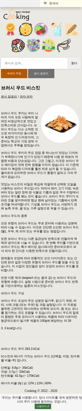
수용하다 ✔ (43, 406)
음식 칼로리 (41, 73)
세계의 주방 (14, 73)
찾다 (74, 63)
